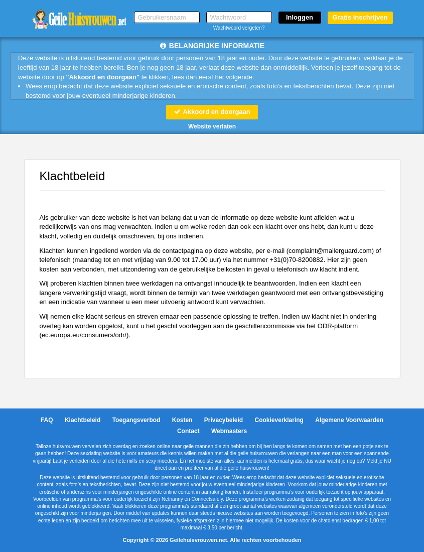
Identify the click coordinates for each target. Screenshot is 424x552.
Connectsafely (207, 499)
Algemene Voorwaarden (349, 420)
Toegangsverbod (136, 420)
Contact (188, 431)
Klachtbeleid (82, 420)
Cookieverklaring (279, 420)
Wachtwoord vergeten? (238, 28)
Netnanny (172, 499)
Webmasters (229, 431)
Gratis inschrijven (360, 17)
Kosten (182, 420)
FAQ (47, 420)
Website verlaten (212, 126)
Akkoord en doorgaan (212, 111)
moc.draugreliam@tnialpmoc (330, 250)
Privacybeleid (223, 420)
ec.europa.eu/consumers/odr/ (84, 335)
